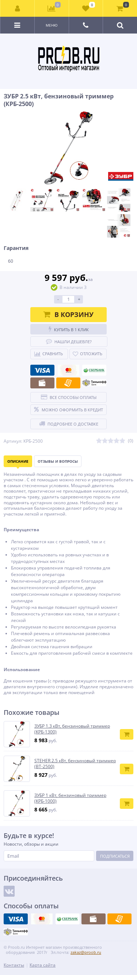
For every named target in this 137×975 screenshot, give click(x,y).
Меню (52, 25)
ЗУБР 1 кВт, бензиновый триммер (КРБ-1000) (70, 798)
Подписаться (115, 856)
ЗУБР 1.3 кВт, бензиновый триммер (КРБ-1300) (72, 729)
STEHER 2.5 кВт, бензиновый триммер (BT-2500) (75, 763)
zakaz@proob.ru (86, 952)
